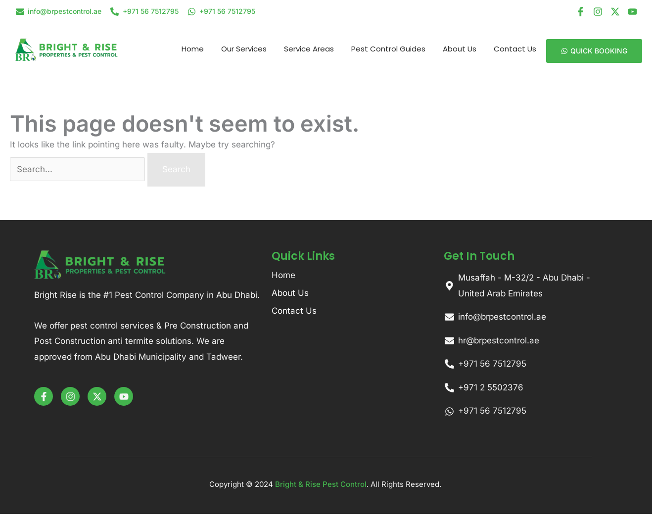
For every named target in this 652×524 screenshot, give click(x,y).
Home (193, 49)
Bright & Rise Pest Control (321, 484)
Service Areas (309, 49)
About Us (459, 49)
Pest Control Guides (388, 49)
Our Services (244, 49)
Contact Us (515, 49)
